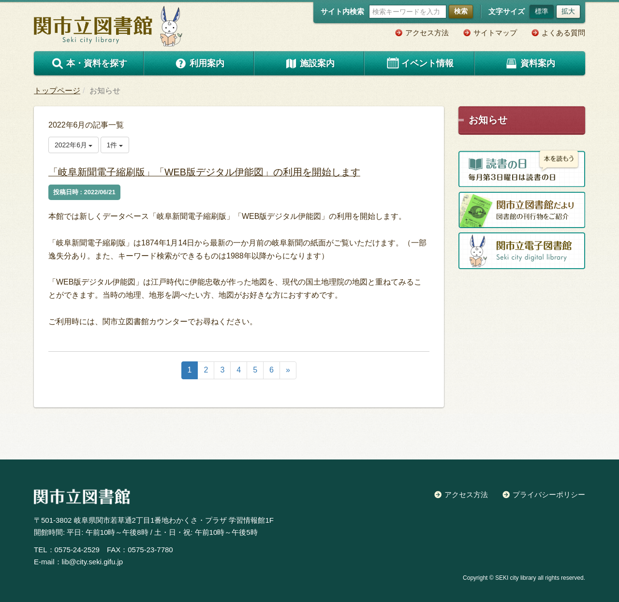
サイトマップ (495, 33)
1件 (115, 145)
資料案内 (530, 63)
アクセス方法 (427, 33)
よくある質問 (563, 33)
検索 (461, 11)
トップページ (57, 90)
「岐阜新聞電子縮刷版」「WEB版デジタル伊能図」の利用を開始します (222, 172)
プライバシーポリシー (549, 494)
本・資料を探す (89, 64)
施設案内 (309, 63)
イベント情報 (420, 63)
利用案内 (199, 63)
